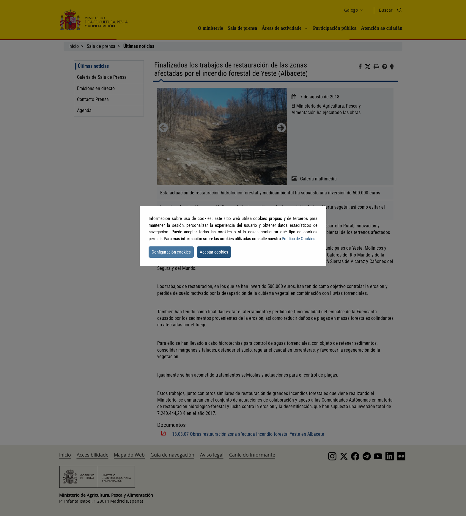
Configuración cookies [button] (171, 252)
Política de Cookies (298, 238)
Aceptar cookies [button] (214, 252)
